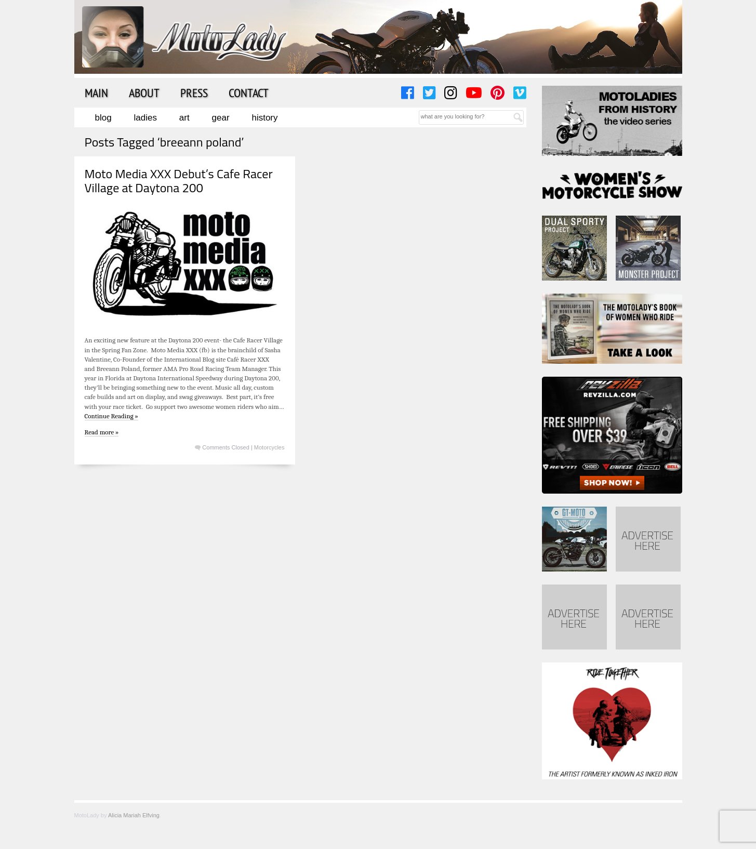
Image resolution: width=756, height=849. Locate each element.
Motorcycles (269, 447)
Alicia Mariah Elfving (134, 815)
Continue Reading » (111, 416)
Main (96, 92)
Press (194, 92)
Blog (103, 118)
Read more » (102, 432)
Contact (249, 92)
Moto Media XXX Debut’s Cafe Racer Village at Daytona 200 (179, 180)
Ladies (145, 118)
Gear (221, 118)
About (144, 92)
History (264, 118)
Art (184, 118)
